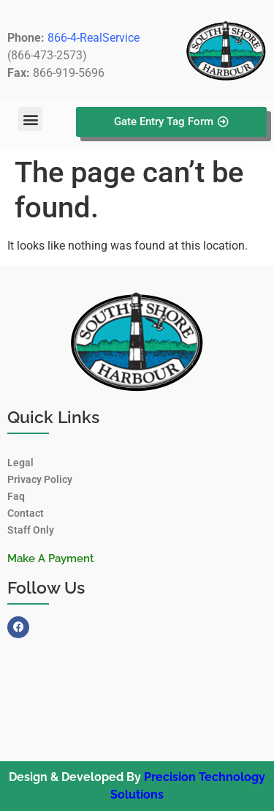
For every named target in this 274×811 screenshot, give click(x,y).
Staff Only (30, 530)
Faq (16, 496)
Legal (20, 462)
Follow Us (46, 587)
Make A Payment (50, 558)
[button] (30, 119)
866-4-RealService (93, 38)
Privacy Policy (39, 479)
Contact (25, 513)
